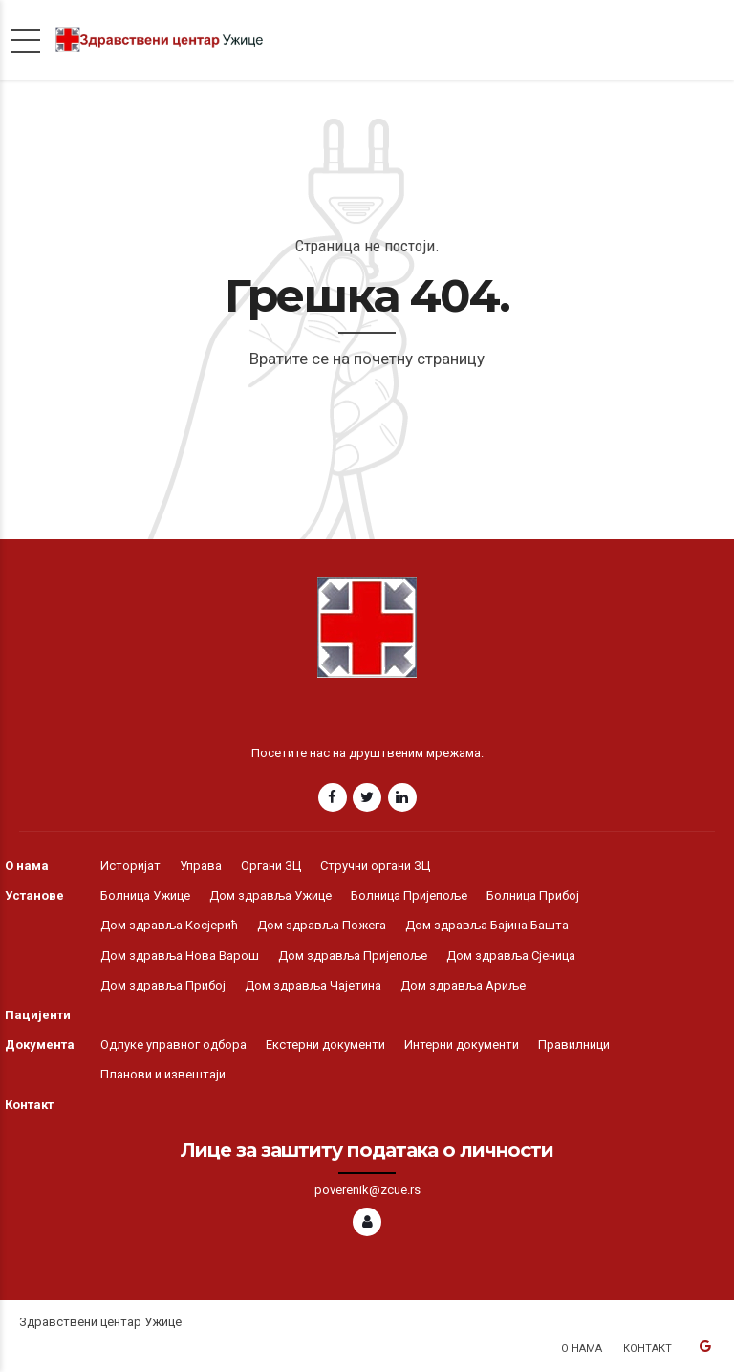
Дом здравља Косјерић (169, 925)
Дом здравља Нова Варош (179, 955)
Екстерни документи (325, 1044)
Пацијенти (38, 1015)
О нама (27, 866)
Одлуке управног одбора (173, 1044)
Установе (34, 895)
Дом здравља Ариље (463, 985)
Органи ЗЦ (271, 866)
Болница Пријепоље (409, 895)
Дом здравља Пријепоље (352, 955)
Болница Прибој (532, 895)
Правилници (574, 1044)
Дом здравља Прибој (163, 985)
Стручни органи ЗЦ (375, 866)
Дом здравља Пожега (321, 925)
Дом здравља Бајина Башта (487, 925)
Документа (40, 1044)
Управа (201, 866)
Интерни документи (461, 1044)
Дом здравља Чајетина (313, 985)
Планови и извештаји (163, 1074)
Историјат (130, 866)
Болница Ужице (145, 895)
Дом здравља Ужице (270, 895)
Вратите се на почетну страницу (367, 358)
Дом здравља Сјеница (510, 955)
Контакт (29, 1105)
